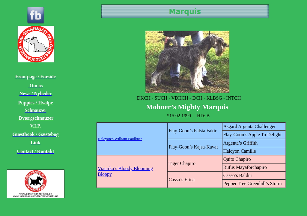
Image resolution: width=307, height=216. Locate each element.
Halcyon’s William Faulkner (120, 138)
